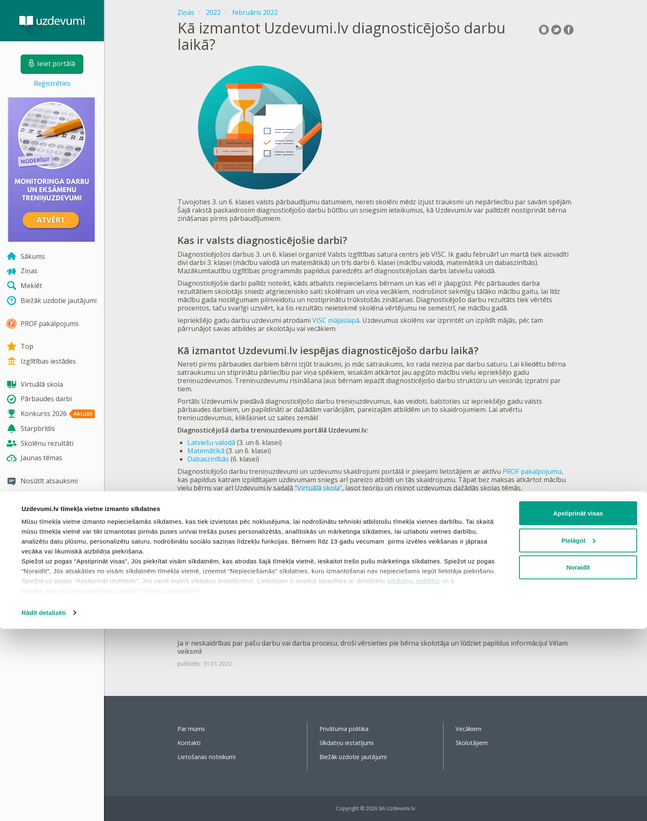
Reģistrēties (52, 83)
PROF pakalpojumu (532, 471)
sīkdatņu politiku (413, 772)
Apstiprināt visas (578, 705)
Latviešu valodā (211, 442)
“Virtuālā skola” (318, 487)
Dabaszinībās (208, 459)
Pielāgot (578, 732)
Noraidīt (578, 759)
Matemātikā (205, 450)
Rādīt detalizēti (43, 804)
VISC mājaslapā (335, 320)
